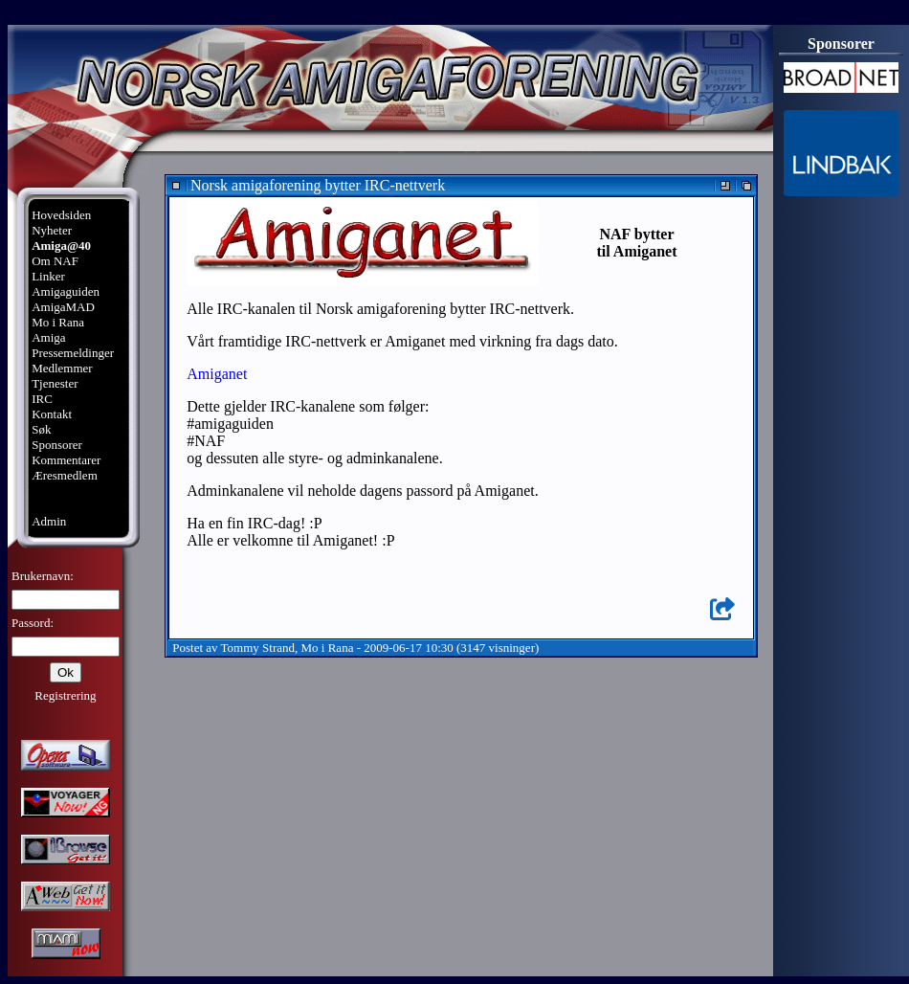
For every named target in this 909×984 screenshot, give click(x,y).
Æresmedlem (65, 475)
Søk (41, 429)
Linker (48, 276)
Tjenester (55, 383)
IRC (42, 398)
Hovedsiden (61, 215)
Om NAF (55, 261)
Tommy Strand (258, 647)
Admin (49, 521)
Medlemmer (62, 368)
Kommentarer (66, 460)
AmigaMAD (63, 307)
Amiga (48, 337)
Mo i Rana (58, 322)
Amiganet (217, 374)
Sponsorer (57, 444)
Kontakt (52, 414)
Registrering (65, 695)
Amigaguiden (66, 291)
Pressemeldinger (73, 353)
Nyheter (52, 230)
